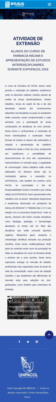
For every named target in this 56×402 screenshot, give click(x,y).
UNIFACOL (31, 388)
